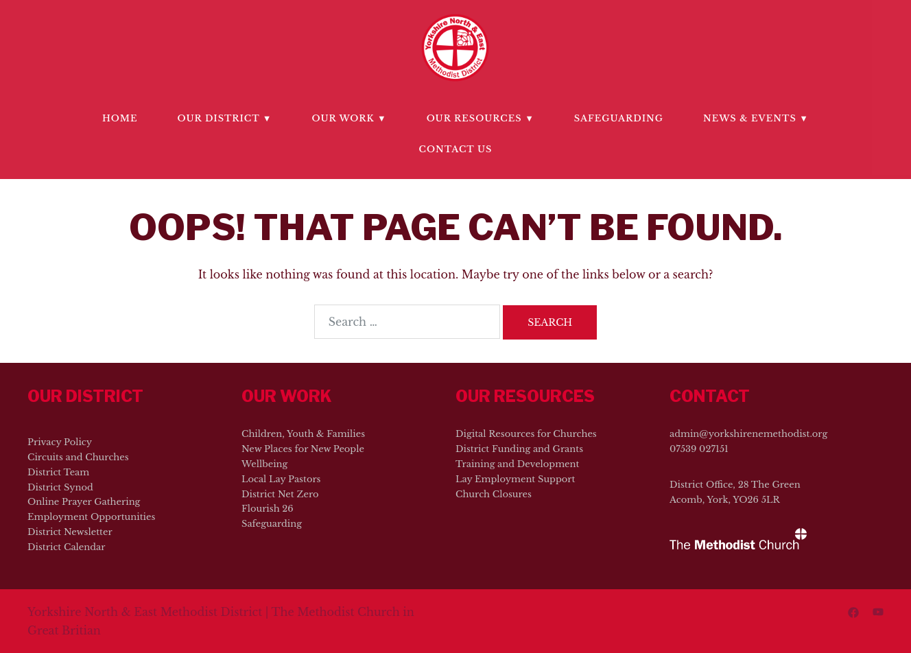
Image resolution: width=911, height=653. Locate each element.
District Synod (60, 487)
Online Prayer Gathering (83, 502)
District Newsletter (70, 532)
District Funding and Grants (519, 449)
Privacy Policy (59, 442)
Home (120, 118)
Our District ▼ (225, 118)
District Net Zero (279, 494)
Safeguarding (618, 118)
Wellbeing (264, 464)
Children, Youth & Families (303, 434)
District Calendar (66, 547)
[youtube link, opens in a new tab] (878, 612)
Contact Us (456, 149)
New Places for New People (302, 449)
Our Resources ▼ (480, 118)
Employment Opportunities (91, 517)
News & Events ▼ (756, 118)
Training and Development (517, 464)
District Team (58, 472)
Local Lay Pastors (281, 479)
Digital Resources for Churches (526, 434)
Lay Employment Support (515, 479)
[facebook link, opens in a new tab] (853, 612)
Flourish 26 (267, 508)
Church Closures (494, 494)
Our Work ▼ (349, 118)
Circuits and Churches (78, 457)
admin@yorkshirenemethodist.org (748, 434)
